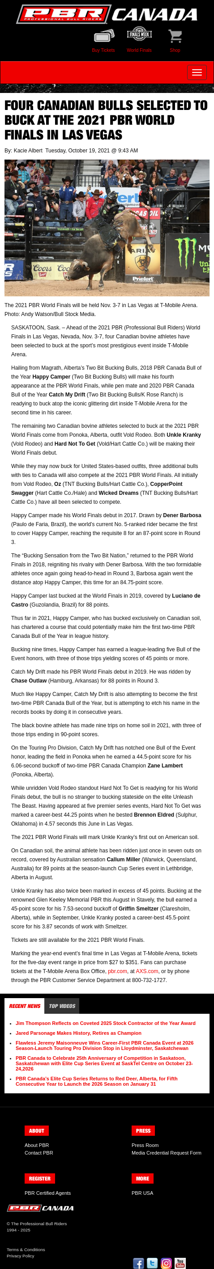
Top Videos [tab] (62, 1006)
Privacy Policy (20, 1255)
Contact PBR (39, 1152)
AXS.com (147, 971)
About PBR (37, 1145)
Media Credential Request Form (166, 1152)
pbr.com (117, 971)
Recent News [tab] (24, 1006)
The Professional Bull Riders (39, 1223)
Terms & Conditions (26, 1249)
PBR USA (142, 1193)
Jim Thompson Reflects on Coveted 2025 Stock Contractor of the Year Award (106, 1023)
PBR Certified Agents (48, 1193)
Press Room (145, 1145)
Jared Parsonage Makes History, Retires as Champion (78, 1033)
